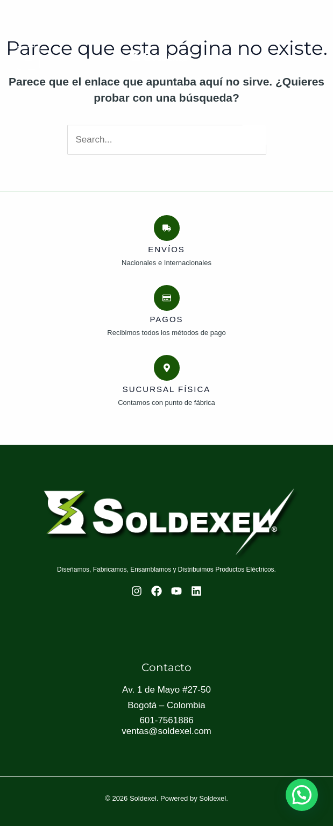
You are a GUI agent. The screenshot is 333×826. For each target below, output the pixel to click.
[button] (302, 794)
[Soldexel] (162, 57)
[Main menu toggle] (28, 58)
